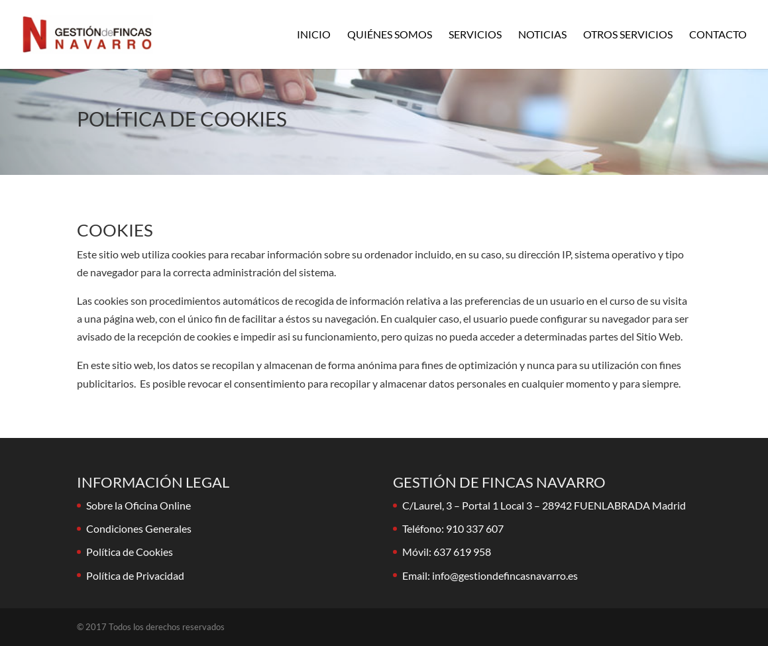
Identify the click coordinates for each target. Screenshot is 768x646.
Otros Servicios (628, 35)
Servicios (475, 35)
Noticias (542, 35)
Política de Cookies (129, 551)
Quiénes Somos (389, 35)
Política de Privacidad (135, 575)
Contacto (718, 35)
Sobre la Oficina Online (138, 505)
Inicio (314, 35)
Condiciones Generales (139, 528)
